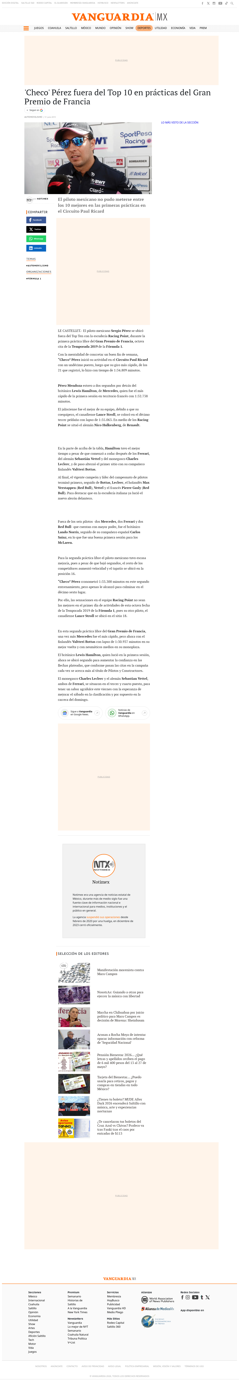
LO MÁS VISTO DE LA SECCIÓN (180, 122)
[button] (26, 28)
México (86, 28)
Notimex (42, 199)
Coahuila (54, 28)
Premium (206, 28)
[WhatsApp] (127, 713)
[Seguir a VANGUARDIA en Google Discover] (34, 110)
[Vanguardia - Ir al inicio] (119, 16)
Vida (192, 28)
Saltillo (71, 28)
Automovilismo (33, 117)
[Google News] (80, 713)
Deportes (144, 28)
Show (129, 28)
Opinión (115, 28)
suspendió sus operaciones (103, 917)
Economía (178, 28)
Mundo (100, 28)
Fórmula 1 (34, 278)
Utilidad (161, 28)
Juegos (39, 28)
